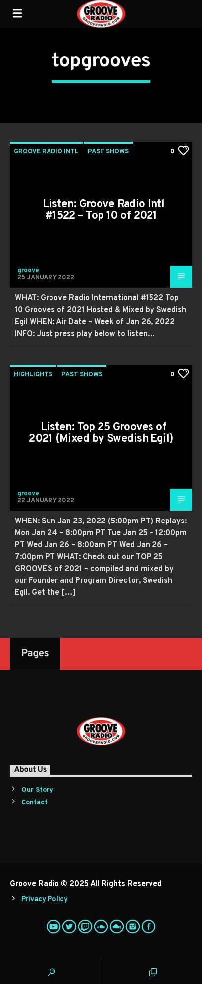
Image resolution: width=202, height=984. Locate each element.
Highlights (33, 375)
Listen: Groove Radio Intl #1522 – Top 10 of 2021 (103, 210)
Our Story (37, 790)
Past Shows (108, 152)
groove (28, 271)
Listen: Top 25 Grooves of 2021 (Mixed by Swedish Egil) (101, 433)
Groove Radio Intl (46, 152)
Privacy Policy (44, 899)
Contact (34, 802)
